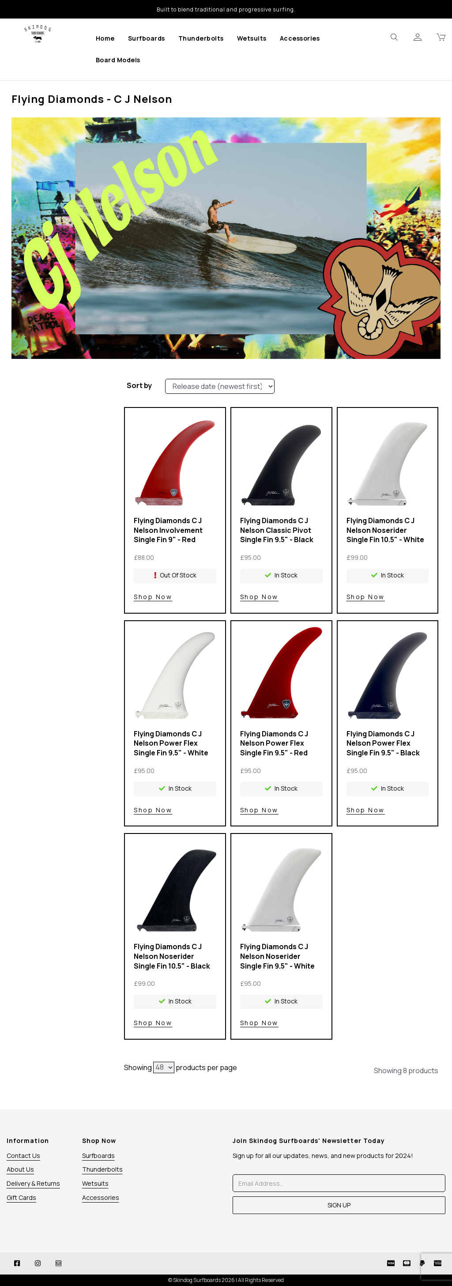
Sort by (139, 385)
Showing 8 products (406, 1070)
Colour (58, 421)
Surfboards (146, 38)
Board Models (118, 60)
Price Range (58, 437)
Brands (58, 404)
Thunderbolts (201, 38)
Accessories (300, 38)
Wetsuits (252, 38)
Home (105, 38)
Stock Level (58, 388)
